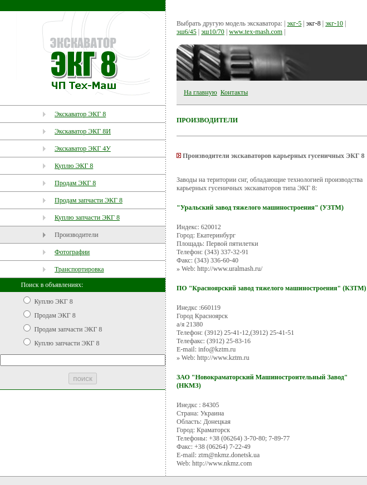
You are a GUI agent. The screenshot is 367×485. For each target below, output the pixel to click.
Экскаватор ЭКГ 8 (80, 114)
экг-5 (294, 23)
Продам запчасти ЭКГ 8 (89, 200)
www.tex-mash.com (255, 32)
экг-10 (334, 23)
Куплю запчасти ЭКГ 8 (87, 217)
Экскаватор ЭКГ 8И (83, 131)
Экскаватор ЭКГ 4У (83, 148)
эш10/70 (212, 32)
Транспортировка (79, 269)
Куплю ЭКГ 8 (74, 166)
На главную (200, 92)
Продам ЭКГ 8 (75, 183)
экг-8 (313, 23)
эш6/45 (187, 32)
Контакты (234, 92)
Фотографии (72, 252)
